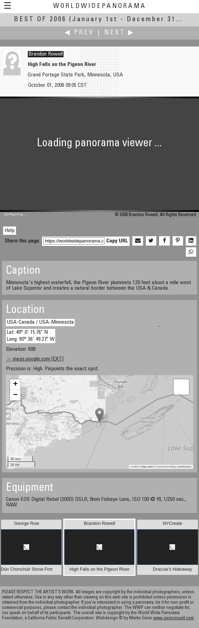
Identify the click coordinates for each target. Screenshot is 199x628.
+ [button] (15, 384)
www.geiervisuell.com (173, 618)
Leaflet (135, 466)
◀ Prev (79, 33)
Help (10, 230)
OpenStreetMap (166, 466)
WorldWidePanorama (99, 6)
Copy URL (117, 241)
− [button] (15, 395)
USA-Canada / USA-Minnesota (40, 322)
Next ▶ (119, 33)
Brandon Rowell (45, 54)
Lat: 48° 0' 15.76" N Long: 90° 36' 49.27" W (31, 336)
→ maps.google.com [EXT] (35, 359)
